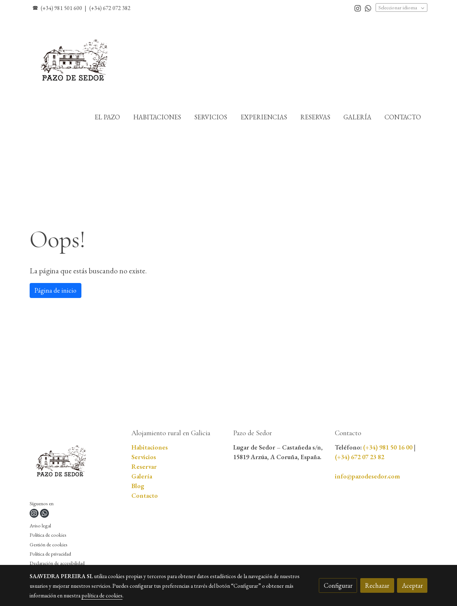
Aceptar (412, 585)
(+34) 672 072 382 (110, 8)
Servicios (143, 457)
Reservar (144, 466)
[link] (75, 61)
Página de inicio (55, 290)
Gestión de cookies (48, 544)
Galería (141, 476)
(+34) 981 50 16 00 (387, 447)
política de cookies (101, 595)
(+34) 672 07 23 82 (359, 457)
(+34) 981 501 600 (61, 8)
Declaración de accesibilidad (57, 563)
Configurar (338, 585)
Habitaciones (149, 447)
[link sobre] (76, 463)
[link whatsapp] (368, 7)
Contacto (144, 495)
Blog (137, 486)
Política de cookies (48, 534)
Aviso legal (40, 525)
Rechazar (377, 585)
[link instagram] (358, 7)
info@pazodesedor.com (367, 476)
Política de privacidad (50, 553)
